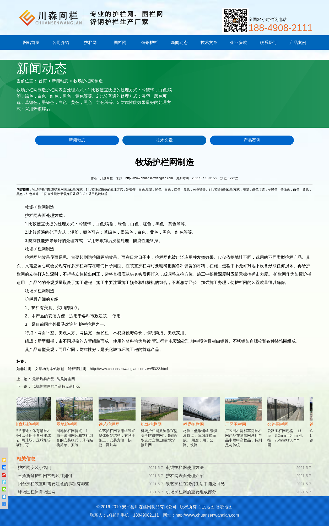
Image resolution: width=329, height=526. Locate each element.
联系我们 (268, 42)
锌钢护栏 (149, 42)
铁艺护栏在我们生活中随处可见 (195, 484)
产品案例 (297, 42)
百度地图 (206, 507)
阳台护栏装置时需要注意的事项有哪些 (53, 484)
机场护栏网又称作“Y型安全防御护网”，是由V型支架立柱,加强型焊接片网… (160, 426)
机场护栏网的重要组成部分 (191, 492)
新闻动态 (179, 42)
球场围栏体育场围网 (37, 492)
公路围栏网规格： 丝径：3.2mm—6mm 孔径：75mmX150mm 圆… (286, 426)
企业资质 (238, 42)
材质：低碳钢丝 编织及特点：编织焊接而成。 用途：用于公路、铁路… (202, 426)
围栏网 (120, 42)
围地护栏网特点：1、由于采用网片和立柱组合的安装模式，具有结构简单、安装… (75, 426)
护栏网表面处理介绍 (185, 475)
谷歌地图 (224, 507)
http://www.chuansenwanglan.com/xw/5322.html (129, 369)
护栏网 (90, 42)
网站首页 (31, 42)
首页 (43, 81)
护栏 (37, 207)
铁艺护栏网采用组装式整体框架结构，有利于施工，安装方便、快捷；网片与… (117, 426)
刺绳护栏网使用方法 (185, 467)
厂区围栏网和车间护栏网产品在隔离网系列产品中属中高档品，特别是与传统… (244, 426)
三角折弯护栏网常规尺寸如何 (45, 475)
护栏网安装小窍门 (34, 467)
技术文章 (209, 42)
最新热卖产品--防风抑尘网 (53, 379)
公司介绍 (60, 42)
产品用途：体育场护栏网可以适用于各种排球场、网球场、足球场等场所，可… (33, 426)
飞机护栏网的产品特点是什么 (56, 386)
